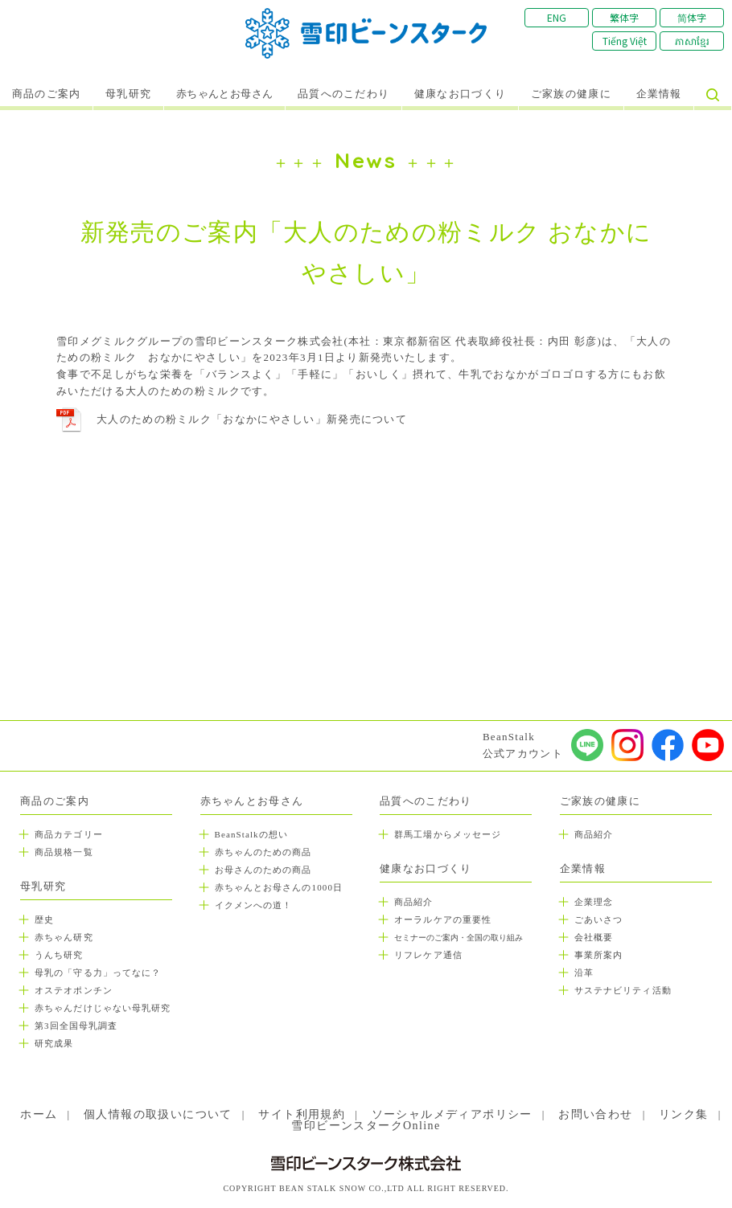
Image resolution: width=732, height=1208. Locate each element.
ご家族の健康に (571, 94)
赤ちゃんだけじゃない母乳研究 (103, 1008)
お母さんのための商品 (263, 869)
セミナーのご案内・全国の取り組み (458, 937)
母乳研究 (128, 94)
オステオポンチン (74, 990)
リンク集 (684, 1114)
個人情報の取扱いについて (158, 1114)
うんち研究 (59, 955)
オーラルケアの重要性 (442, 919)
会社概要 (593, 937)
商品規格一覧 (64, 852)
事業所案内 (598, 955)
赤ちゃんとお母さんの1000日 (279, 887)
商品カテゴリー (69, 834)
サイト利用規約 (301, 1114)
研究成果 (54, 1043)
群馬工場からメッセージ (447, 834)
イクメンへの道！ (254, 905)
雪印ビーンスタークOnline (365, 1126)
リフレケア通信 (428, 955)
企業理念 (593, 902)
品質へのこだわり (343, 94)
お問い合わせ (595, 1114)
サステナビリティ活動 (623, 990)
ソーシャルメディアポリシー (452, 1114)
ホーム (38, 1114)
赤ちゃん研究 (64, 937)
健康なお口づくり (460, 94)
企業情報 (659, 94)
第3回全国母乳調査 (76, 1025)
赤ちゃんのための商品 (263, 852)
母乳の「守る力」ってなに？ (98, 972)
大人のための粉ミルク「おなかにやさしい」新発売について (252, 419)
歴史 (44, 919)
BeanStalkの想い (251, 834)
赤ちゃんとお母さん (224, 94)
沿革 (584, 972)
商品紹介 (413, 902)
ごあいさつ (598, 919)
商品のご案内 (46, 94)
